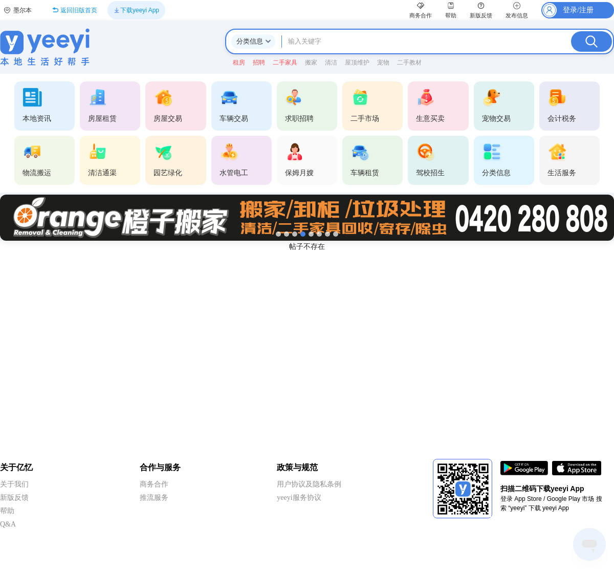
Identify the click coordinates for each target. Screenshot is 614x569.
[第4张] (302, 234)
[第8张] (335, 234)
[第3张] (294, 234)
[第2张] (286, 234)
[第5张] (311, 234)
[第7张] (327, 234)
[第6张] (319, 234)
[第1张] (278, 234)
